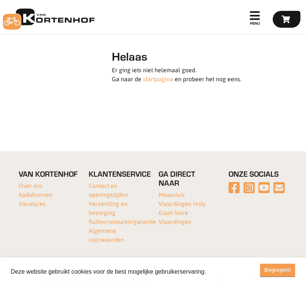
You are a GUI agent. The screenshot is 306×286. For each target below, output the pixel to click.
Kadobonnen (35, 194)
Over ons (31, 185)
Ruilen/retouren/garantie (122, 221)
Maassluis (172, 194)
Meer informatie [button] (229, 271)
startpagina (158, 79)
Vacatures (32, 203)
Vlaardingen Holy (182, 203)
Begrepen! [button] (277, 270)
